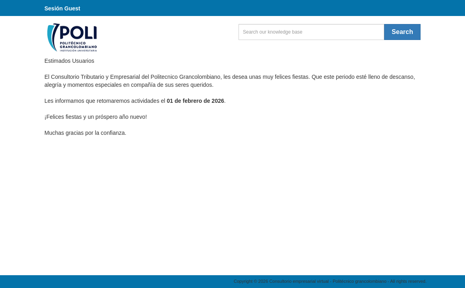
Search (402, 31)
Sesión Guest (62, 8)
